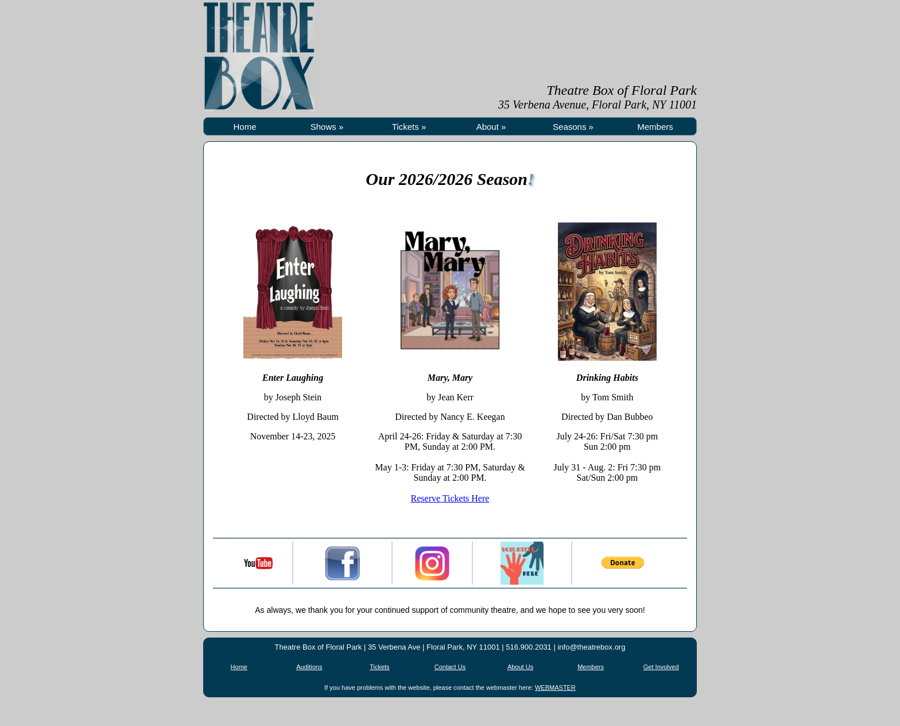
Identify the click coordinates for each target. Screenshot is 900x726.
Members (655, 127)
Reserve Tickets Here (450, 498)
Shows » (327, 127)
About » (491, 127)
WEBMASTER (555, 687)
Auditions (309, 666)
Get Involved (661, 666)
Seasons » (573, 127)
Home (244, 127)
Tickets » (409, 127)
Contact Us (450, 666)
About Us (520, 666)
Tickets (379, 666)
